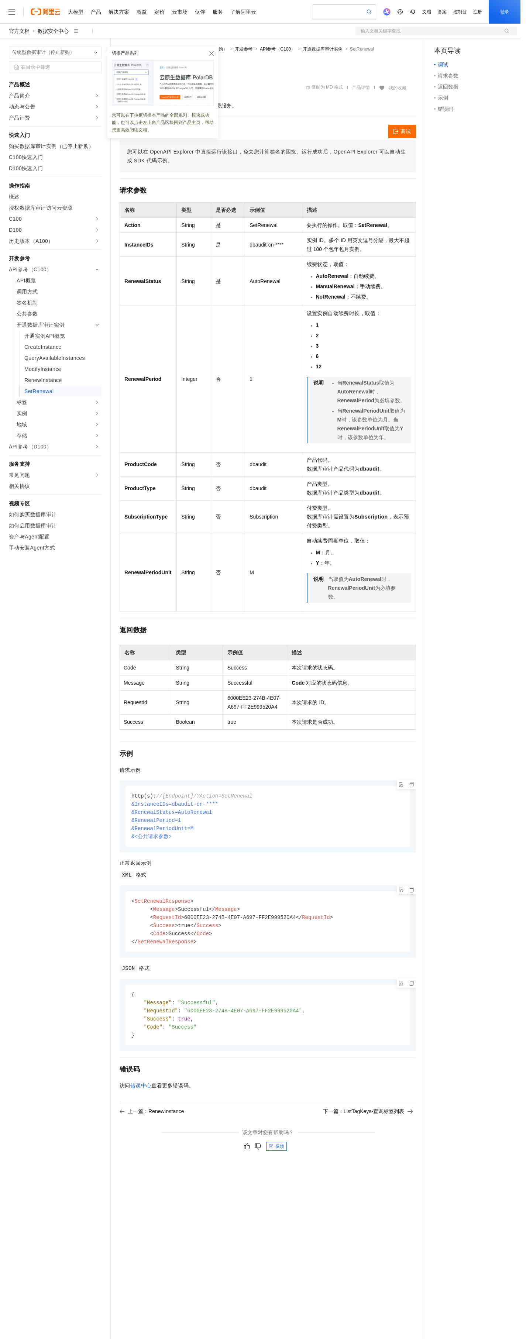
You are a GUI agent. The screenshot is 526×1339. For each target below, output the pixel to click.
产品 (96, 12)
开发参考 (243, 49)
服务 (218, 12)
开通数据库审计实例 (323, 49)
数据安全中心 (53, 31)
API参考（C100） (277, 49)
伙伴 (200, 12)
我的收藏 (397, 87)
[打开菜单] (12, 12)
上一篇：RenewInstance (152, 1118)
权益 (142, 12)
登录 (504, 11)
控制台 (460, 11)
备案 (442, 11)
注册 (477, 11)
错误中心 (141, 1092)
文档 (426, 11)
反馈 (276, 1153)
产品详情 (361, 87)
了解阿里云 (243, 12)
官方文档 (19, 31)
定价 (159, 12)
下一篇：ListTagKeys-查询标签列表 (368, 1118)
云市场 (180, 12)
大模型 (75, 12)
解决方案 (119, 12)
